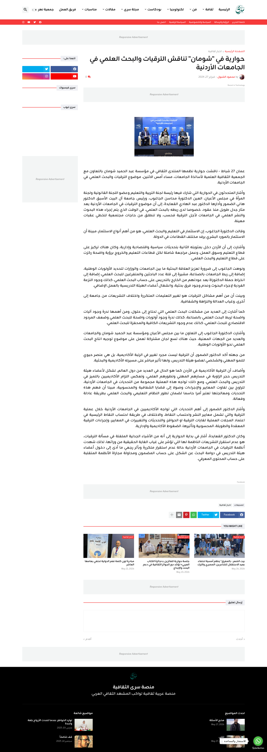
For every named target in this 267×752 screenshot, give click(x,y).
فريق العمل (67, 9)
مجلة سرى (131, 9)
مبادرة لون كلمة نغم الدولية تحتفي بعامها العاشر (109, 563)
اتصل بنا (161, 22)
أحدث (239, 639)
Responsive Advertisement (133, 37)
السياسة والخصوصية (200, 22)
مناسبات (91, 9)
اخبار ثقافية (215, 51)
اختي (221, 737)
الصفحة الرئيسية (235, 51)
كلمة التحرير (238, 22)
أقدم (88, 639)
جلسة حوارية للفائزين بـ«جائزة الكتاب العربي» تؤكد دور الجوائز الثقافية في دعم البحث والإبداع (166, 565)
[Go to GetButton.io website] (258, 748)
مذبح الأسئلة (217, 720)
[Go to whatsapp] (258, 741)
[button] (34, 10)
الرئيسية (224, 9)
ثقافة (209, 9)
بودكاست (154, 9)
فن (194, 9)
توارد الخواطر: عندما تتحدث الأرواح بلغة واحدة (50, 722)
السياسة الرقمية (177, 22)
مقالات (110, 9)
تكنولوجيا (177, 9)
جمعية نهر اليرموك (40, 9)
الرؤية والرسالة (221, 22)
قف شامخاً (66, 737)
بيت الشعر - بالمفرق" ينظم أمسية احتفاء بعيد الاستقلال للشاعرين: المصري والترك (221, 563)
